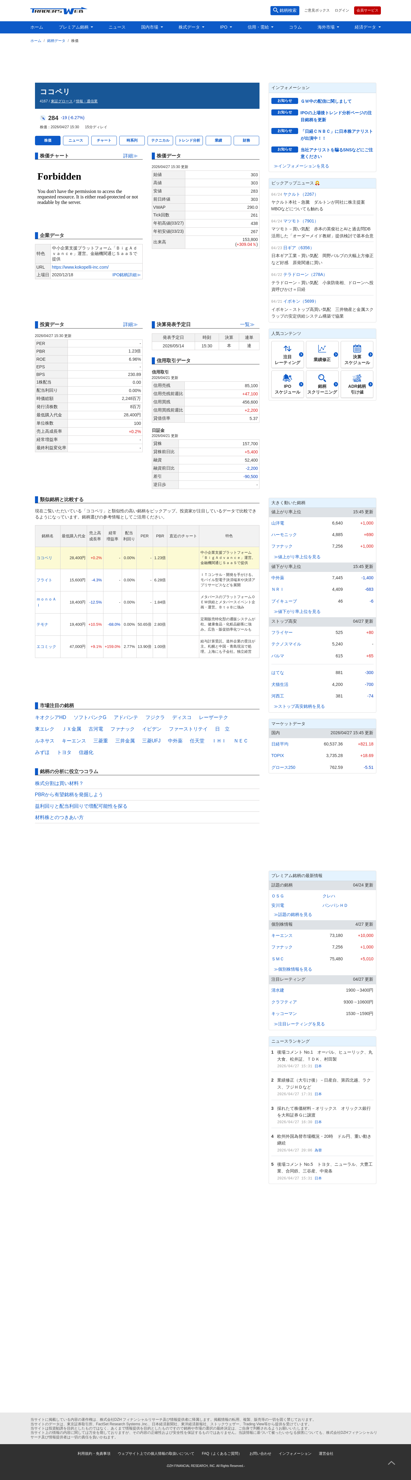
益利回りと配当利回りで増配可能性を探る (81, 806)
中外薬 (175, 740)
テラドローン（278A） (305, 274)
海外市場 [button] (327, 27)
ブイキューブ (284, 601)
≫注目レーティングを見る (299, 1023)
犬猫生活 (279, 684)
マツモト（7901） (300, 221)
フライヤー (282, 632)
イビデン (152, 728)
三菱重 (100, 740)
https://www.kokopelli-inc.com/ (80, 267)
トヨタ (64, 752)
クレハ (328, 895)
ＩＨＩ (219, 740)
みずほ (42, 752)
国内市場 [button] (150, 27)
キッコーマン (284, 1013)
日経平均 (279, 744)
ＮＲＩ (277, 589)
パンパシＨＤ (335, 905)
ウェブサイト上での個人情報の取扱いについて (156, 1453)
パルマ (277, 655)
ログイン (342, 10)
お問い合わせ (260, 1453)
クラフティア (284, 1002)
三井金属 (125, 740)
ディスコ (182, 717)
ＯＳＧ (277, 895)
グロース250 (283, 767)
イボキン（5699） (300, 301)
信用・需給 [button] (259, 27)
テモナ (42, 624)
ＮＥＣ (241, 740)
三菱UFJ (151, 740)
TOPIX (277, 755)
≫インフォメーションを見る (301, 165)
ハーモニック (284, 534)
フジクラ (155, 717)
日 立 (222, 728)
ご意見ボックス (317, 10)
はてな (277, 672)
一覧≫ (247, 324)
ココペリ (44, 558)
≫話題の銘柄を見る (293, 914)
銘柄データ (56, 41)
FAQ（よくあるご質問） (222, 1453)
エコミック (46, 646)
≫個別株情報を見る (293, 969)
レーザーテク (213, 717)
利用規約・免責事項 (94, 1453)
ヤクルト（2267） (300, 194)
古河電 (96, 728)
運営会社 (326, 1453)
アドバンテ (126, 717)
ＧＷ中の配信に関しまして (326, 101)
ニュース (117, 27)
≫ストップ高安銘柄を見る (299, 706)
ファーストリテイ (188, 728)
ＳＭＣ (277, 958)
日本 (318, 1066)
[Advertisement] (205, 61)
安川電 (277, 905)
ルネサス (44, 740)
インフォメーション (295, 1453)
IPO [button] (224, 27)
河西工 (277, 696)
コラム (295, 27)
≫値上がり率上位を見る (297, 556)
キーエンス (74, 740)
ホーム (36, 27)
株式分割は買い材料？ (59, 783)
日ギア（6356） (298, 247)
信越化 (86, 752)
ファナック (122, 728)
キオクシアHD (50, 717)
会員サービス (367, 10)
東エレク (44, 728)
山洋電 (277, 523)
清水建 (277, 990)
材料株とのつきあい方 (59, 817)
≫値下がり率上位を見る (297, 611)
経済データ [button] (366, 27)
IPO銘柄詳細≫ (126, 274)
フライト (44, 580)
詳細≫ (130, 155)
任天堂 (197, 740)
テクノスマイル (286, 644)
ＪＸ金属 (71, 728)
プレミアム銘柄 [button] (74, 27)
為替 (318, 1150)
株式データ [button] (190, 27)
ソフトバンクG (90, 717)
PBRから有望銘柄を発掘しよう (69, 794)
